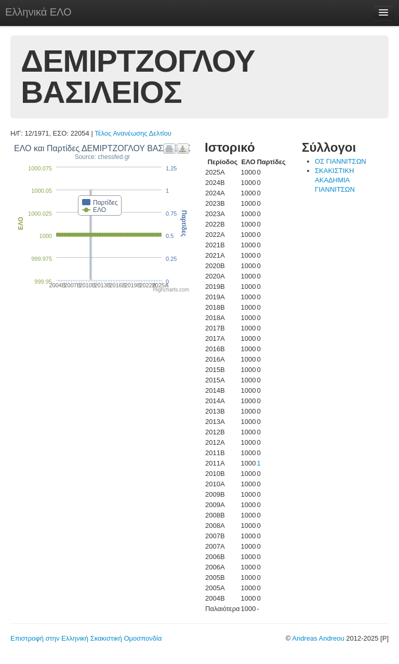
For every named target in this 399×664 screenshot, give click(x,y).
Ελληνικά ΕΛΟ (38, 12)
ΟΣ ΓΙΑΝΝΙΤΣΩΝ (340, 161)
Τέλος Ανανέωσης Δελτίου (133, 133)
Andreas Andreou (318, 638)
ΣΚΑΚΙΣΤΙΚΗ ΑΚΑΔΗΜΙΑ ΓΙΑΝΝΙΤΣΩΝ (335, 180)
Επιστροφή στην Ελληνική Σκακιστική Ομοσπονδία (86, 638)
